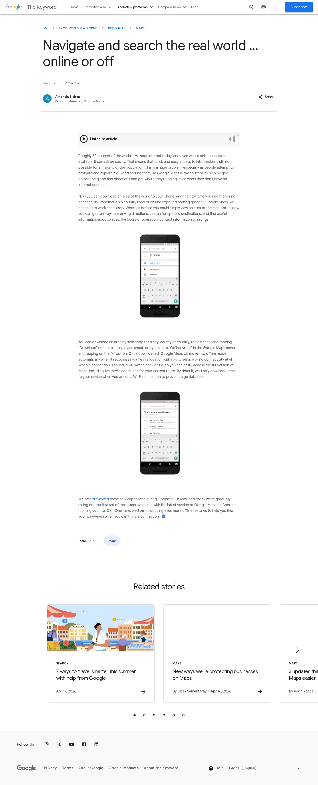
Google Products (124, 768)
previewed (100, 499)
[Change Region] (265, 768)
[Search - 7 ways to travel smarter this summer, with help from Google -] (100, 653)
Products (116, 28)
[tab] (134, 715)
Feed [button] (195, 7)
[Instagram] (46, 744)
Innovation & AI (98, 7)
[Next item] (297, 650)
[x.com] (59, 744)
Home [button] (74, 7)
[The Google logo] (26, 768)
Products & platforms (135, 7)
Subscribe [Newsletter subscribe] (299, 7)
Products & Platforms (78, 28)
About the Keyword (161, 768)
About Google (90, 768)
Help (216, 768)
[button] (266, 97)
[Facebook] (84, 744)
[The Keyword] (45, 28)
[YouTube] (71, 744)
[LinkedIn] (96, 744)
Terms (67, 768)
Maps (140, 28)
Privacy (50, 768)
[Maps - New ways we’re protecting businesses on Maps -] (217, 653)
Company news (172, 7)
